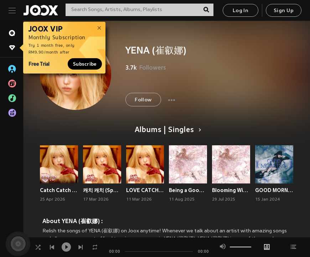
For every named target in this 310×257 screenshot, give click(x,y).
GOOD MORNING (274, 190)
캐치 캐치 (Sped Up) (102, 190)
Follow (143, 100)
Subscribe (85, 64)
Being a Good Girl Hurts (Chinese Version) (188, 190)
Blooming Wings (231, 190)
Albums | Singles (167, 130)
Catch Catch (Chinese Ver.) (59, 190)
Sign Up (284, 11)
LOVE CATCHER (145, 190)
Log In (240, 11)
